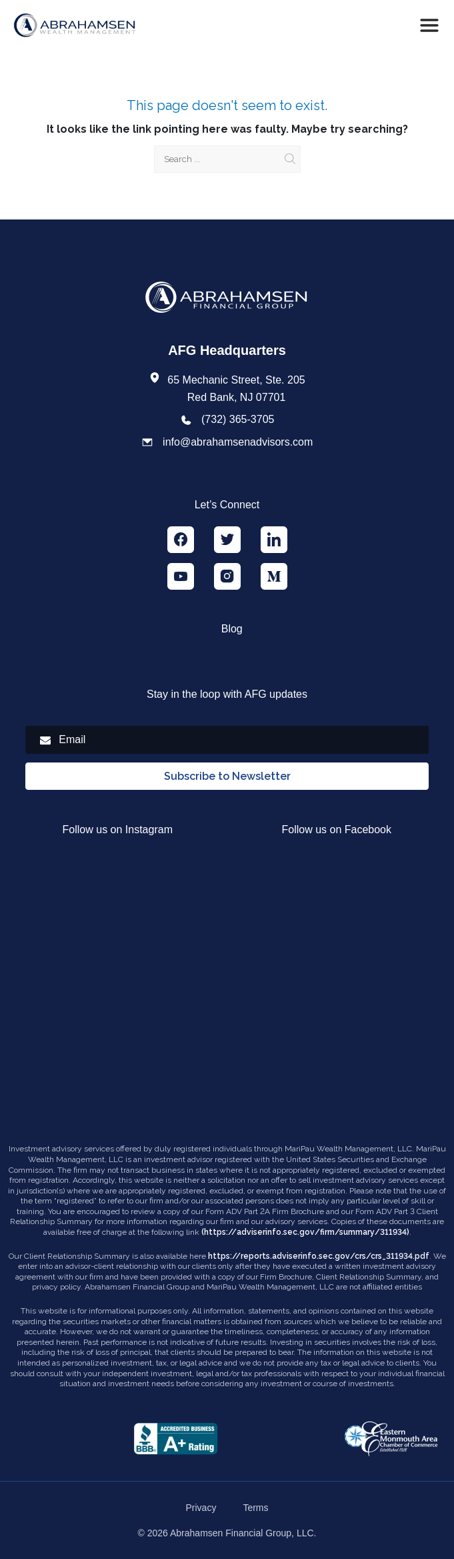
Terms (255, 1507)
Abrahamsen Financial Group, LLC (242, 1533)
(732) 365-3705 (237, 419)
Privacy (200, 1507)
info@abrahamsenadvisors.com (238, 442)
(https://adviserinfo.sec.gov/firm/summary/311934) (305, 1232)
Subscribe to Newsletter (227, 776)
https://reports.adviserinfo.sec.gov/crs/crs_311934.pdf (318, 1256)
